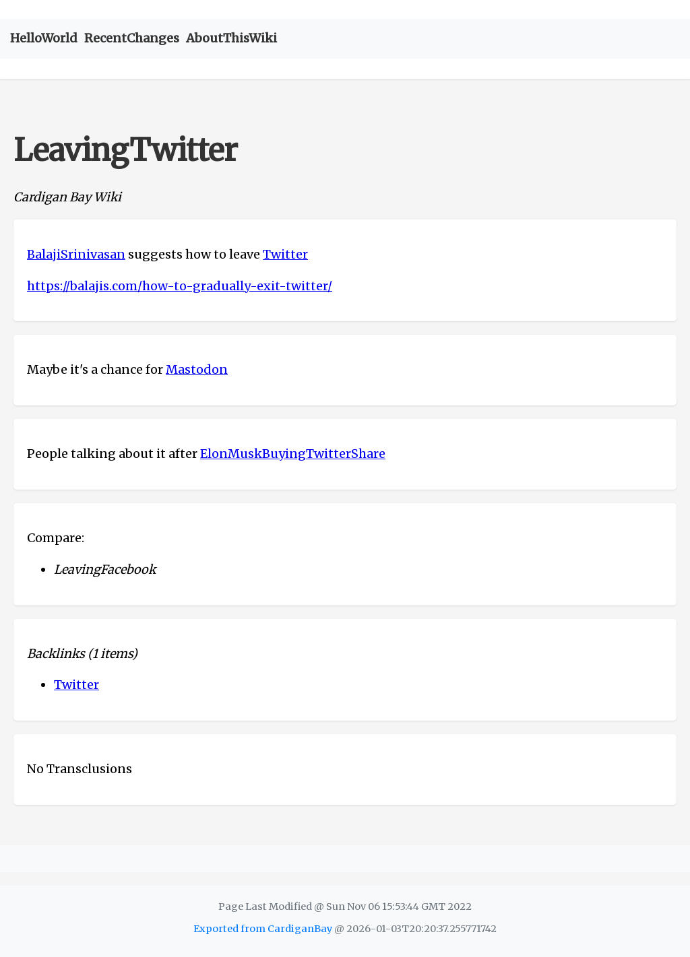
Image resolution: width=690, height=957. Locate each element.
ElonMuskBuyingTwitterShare (292, 453)
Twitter (285, 254)
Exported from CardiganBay (262, 929)
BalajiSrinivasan (76, 254)
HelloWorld (43, 38)
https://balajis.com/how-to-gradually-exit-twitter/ (179, 286)
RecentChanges (131, 38)
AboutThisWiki (231, 38)
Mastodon (197, 369)
